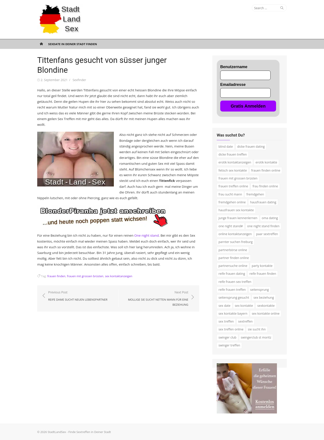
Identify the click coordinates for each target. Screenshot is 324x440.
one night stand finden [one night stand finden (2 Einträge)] (263, 226)
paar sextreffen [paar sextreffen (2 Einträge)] (267, 234)
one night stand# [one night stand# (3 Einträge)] (230, 226)
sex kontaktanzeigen (118, 276)
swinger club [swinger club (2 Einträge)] (227, 337)
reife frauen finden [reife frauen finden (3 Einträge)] (262, 273)
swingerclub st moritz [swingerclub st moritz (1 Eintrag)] (256, 337)
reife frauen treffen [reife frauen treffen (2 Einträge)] (232, 289)
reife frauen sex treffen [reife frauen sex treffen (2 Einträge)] (234, 282)
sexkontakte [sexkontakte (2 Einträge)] (266, 305)
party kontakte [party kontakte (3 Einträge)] (262, 266)
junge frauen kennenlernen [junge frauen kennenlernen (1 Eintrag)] (237, 218)
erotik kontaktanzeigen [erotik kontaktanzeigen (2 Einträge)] (234, 162)
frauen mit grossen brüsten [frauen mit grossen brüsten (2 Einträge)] (237, 178)
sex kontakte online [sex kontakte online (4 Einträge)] (266, 313)
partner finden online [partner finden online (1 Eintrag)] (233, 258)
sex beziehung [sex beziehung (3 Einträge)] (264, 297)
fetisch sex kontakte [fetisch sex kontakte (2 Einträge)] (232, 170)
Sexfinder (79, 80)
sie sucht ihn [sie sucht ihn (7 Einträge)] (257, 329)
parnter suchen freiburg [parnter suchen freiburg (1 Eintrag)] (235, 242)
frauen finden (56, 276)
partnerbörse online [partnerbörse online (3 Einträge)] (232, 250)
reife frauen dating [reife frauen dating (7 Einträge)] (231, 273)
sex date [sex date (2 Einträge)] (224, 305)
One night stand (146, 235)
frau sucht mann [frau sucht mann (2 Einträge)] (230, 194)
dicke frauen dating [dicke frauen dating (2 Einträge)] (251, 146)
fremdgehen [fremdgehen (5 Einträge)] (255, 194)
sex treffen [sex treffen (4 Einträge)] (226, 321)
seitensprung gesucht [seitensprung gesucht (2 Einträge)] (233, 297)
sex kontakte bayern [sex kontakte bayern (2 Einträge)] (232, 313)
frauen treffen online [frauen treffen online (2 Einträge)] (233, 186)
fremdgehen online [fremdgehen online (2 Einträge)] (232, 202)
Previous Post (77, 296)
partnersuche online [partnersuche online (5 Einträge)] (232, 266)
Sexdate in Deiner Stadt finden (72, 44)
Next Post (155, 298)
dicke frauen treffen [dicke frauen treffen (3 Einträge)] (232, 154)
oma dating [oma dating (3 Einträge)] (270, 218)
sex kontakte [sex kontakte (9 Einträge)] (244, 305)
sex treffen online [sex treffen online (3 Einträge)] (230, 329)
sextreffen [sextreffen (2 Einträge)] (245, 321)
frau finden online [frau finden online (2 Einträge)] (265, 186)
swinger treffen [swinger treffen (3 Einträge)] (229, 345)
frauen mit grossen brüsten (85, 276)
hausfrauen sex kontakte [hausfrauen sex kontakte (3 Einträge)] (236, 210)
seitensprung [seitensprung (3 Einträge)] (259, 289)
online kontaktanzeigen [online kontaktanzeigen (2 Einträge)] (235, 234)
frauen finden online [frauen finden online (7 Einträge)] (265, 170)
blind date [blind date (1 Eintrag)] (225, 146)
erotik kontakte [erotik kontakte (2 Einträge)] (266, 162)
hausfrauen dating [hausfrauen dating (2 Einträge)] (263, 202)
